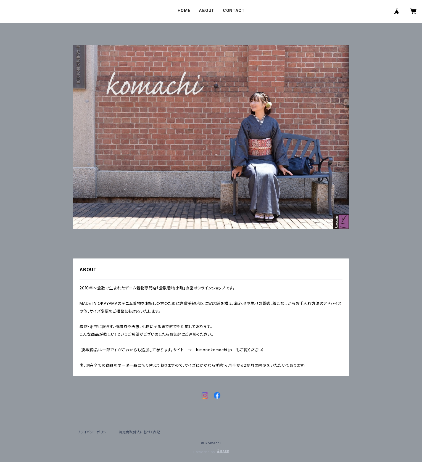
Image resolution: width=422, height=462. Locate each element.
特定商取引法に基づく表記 (139, 432)
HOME (184, 10)
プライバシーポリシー (93, 432)
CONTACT (234, 10)
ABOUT (206, 10)
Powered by (211, 452)
